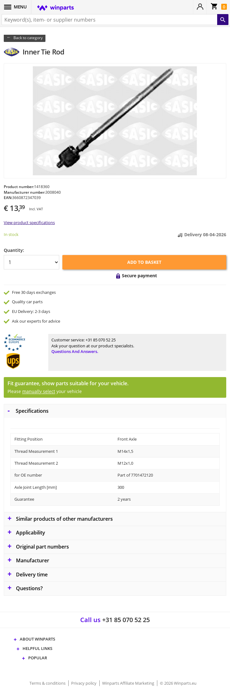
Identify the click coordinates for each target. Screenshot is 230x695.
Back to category (28, 37)
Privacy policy (84, 683)
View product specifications (29, 222)
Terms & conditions (47, 683)
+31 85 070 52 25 (101, 340)
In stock (11, 234)
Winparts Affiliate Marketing (128, 683)
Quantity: (14, 250)
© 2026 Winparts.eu (178, 683)
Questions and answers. (74, 351)
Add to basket (144, 262)
